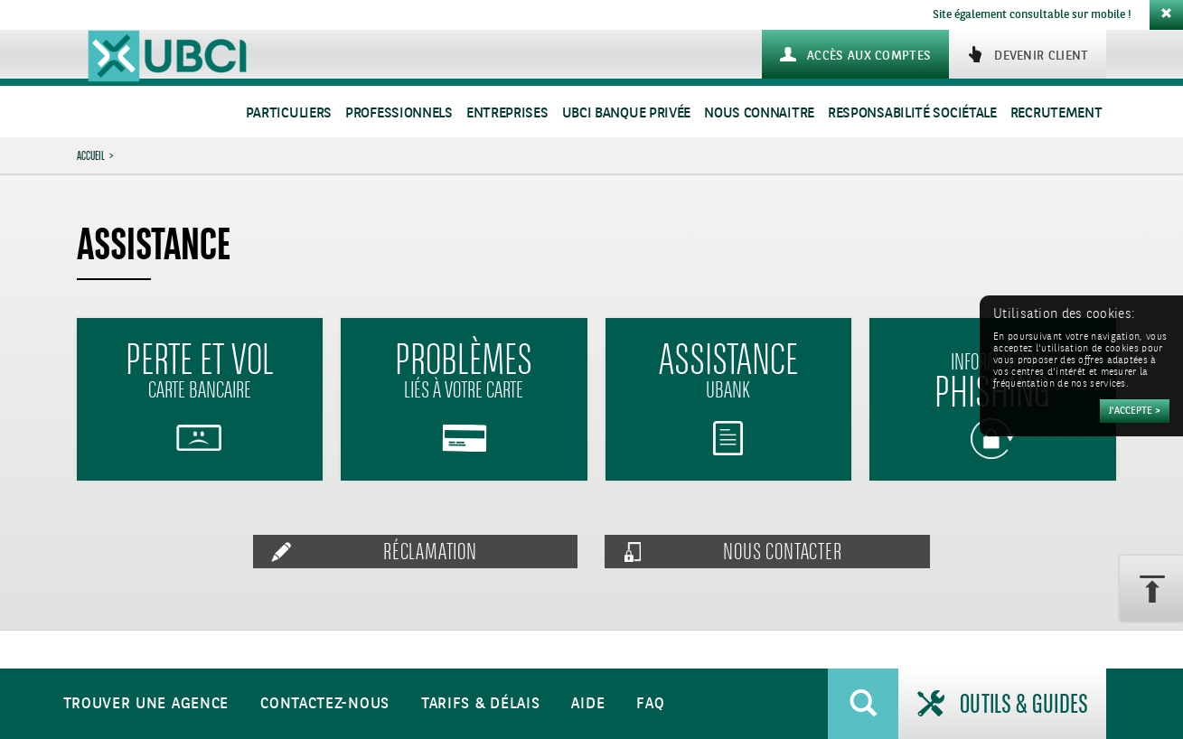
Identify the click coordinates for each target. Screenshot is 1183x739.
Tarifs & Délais (480, 704)
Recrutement (1056, 113)
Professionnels (399, 113)
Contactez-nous (325, 704)
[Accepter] (1134, 411)
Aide (588, 704)
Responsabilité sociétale (912, 113)
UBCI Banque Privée (626, 113)
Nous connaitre (759, 113)
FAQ (650, 704)
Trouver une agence (146, 704)
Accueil (91, 155)
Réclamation (430, 552)
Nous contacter (782, 552)
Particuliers (289, 113)
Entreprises (507, 113)
